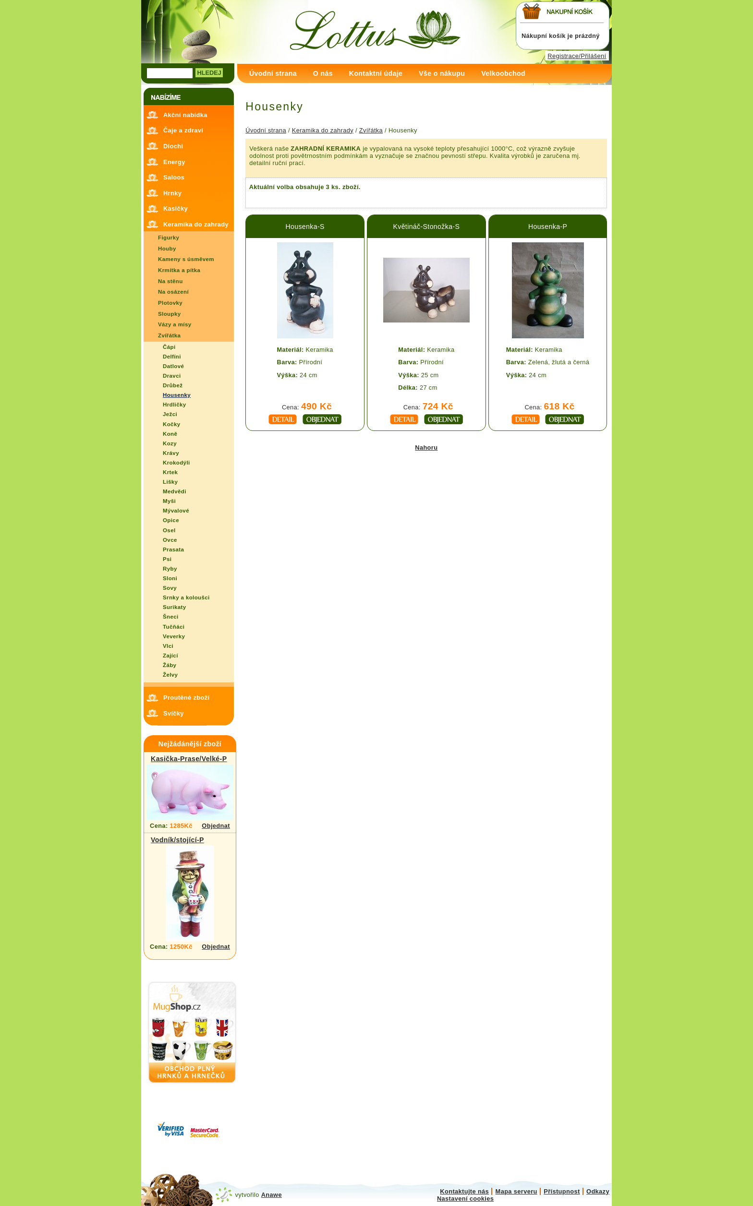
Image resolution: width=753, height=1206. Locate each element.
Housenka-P (547, 226)
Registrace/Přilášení (576, 56)
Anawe (271, 1194)
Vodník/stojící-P (177, 840)
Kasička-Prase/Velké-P (189, 759)
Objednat (216, 825)
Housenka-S (304, 226)
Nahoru (426, 447)
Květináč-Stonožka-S (426, 226)
